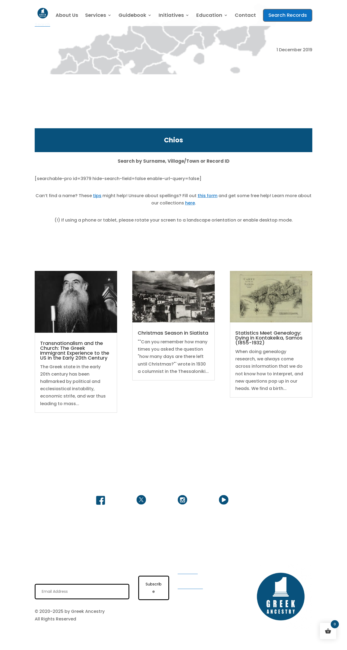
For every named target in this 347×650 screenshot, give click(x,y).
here (190, 203)
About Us (67, 15)
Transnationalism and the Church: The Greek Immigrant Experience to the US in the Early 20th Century (74, 350)
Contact (245, 15)
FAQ (182, 594)
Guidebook (132, 15)
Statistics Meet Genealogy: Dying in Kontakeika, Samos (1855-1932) (269, 337)
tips (97, 196)
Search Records (287, 15)
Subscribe (154, 587)
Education (209, 15)
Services (95, 15)
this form (207, 196)
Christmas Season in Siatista (173, 332)
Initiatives (171, 15)
